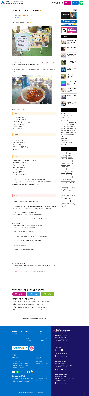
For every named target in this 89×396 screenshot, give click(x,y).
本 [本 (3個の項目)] (69, 187)
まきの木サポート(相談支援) (68, 130)
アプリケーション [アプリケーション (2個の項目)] (70, 203)
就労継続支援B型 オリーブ (41, 358)
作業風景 (64, 140)
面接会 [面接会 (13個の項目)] (63, 166)
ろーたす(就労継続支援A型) (68, 126)
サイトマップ (42, 340)
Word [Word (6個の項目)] (63, 174)
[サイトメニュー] (86, 3)
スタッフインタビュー (67, 115)
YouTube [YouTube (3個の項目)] (73, 182)
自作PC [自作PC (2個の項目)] (63, 206)
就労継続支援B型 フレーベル (42, 363)
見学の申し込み (42, 333)
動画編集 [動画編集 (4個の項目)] (64, 179)
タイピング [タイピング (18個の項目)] (64, 161)
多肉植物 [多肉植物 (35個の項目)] (64, 155)
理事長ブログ (23, 13)
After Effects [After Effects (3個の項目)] (68, 190)
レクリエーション (66, 142)
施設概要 (15, 333)
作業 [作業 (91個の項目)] (69, 153)
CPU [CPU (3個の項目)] (63, 190)
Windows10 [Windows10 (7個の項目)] (70, 171)
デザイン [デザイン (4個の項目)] (69, 179)
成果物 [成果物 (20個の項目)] (70, 158)
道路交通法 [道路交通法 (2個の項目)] (64, 195)
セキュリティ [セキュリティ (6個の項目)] (69, 174)
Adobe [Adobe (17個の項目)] (70, 161)
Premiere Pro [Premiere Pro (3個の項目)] (64, 187)
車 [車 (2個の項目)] (62, 198)
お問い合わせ (33, 294)
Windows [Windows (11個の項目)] (64, 169)
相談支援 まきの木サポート (18, 367)
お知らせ (64, 120)
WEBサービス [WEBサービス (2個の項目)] (68, 198)
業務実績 (64, 138)
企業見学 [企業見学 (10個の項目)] (70, 169)
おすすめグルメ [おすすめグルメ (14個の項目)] (69, 163)
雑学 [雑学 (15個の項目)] (63, 163)
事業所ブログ (28, 340)
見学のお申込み (19, 294)
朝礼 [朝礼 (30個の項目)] (69, 155)
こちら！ (18, 17)
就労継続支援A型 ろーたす (18, 358)
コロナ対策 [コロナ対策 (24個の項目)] (64, 158)
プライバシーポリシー (43, 338)
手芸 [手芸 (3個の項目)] (73, 187)
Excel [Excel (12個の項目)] (68, 166)
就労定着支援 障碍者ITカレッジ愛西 (20, 365)
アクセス (27, 333)
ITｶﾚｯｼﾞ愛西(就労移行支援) (68, 122)
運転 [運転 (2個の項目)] (69, 195)
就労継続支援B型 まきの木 (18, 361)
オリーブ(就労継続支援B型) (68, 132)
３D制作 (63, 113)
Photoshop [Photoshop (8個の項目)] (64, 171)
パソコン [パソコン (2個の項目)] (64, 203)
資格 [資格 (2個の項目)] (73, 195)
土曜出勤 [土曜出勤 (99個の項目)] (64, 153)
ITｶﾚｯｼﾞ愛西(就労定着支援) (68, 124)
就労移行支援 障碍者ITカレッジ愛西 (20, 363)
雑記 (27, 13)
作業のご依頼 (47, 294)
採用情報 (27, 338)
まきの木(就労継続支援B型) (68, 128)
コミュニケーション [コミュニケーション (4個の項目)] (65, 182)
